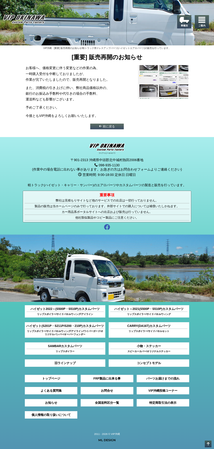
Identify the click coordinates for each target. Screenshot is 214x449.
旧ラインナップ (65, 363)
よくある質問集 (51, 390)
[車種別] (184, 21)
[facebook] (107, 227)
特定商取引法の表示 (162, 402)
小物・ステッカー (149, 348)
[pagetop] (208, 444)
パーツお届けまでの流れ (162, 378)
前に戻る (107, 126)
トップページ (51, 378)
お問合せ (107, 390)
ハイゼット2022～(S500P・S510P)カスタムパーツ (65, 311)
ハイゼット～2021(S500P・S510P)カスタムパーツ (149, 311)
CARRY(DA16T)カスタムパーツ (149, 328)
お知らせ (51, 402)
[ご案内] (202, 21)
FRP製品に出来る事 (107, 378)
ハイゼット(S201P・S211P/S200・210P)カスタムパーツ (65, 330)
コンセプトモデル (149, 363)
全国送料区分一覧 (107, 402)
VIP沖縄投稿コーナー (162, 390)
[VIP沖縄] (24, 20)
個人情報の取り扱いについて (51, 414)
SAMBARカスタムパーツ (65, 348)
